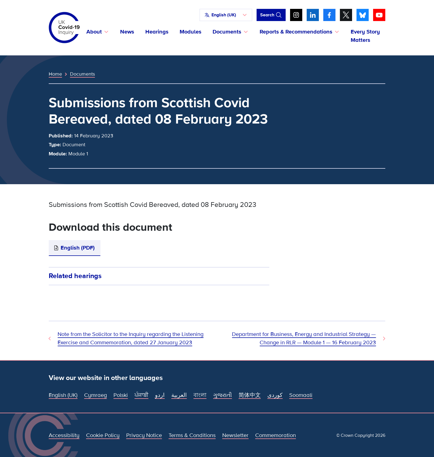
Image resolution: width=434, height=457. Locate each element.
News (127, 32)
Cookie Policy (103, 435)
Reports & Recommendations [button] (296, 32)
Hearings (157, 32)
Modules (191, 32)
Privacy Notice (144, 435)
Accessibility (64, 435)
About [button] (94, 32)
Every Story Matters (365, 36)
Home (55, 74)
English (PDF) (78, 248)
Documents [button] (227, 32)
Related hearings (75, 276)
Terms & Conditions (192, 435)
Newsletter (235, 435)
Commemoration (275, 435)
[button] (226, 15)
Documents (82, 74)
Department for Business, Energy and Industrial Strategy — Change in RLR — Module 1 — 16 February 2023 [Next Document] (304, 338)
